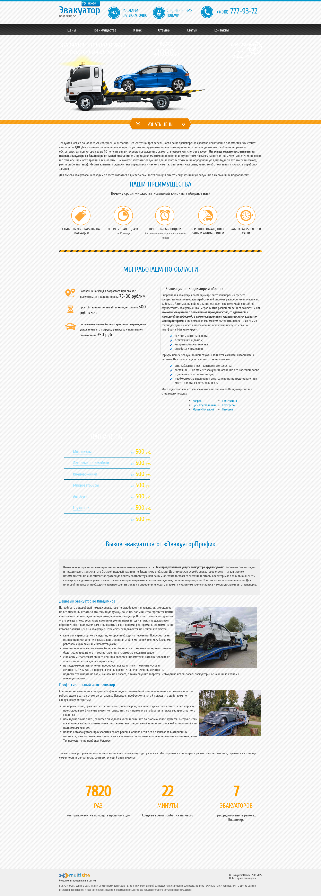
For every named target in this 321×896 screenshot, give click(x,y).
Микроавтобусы (86, 485)
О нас (137, 30)
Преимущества (104, 30)
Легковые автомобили (91, 463)
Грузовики (81, 507)
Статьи (192, 30)
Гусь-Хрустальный (204, 405)
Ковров (197, 401)
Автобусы (80, 496)
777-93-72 (236, 11)
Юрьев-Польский (203, 409)
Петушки (227, 409)
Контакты (221, 30)
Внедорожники (85, 474)
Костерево (228, 405)
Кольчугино (229, 401)
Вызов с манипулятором (79, 519)
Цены (71, 30)
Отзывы (164, 30)
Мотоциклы (82, 451)
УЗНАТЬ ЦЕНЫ (161, 124)
